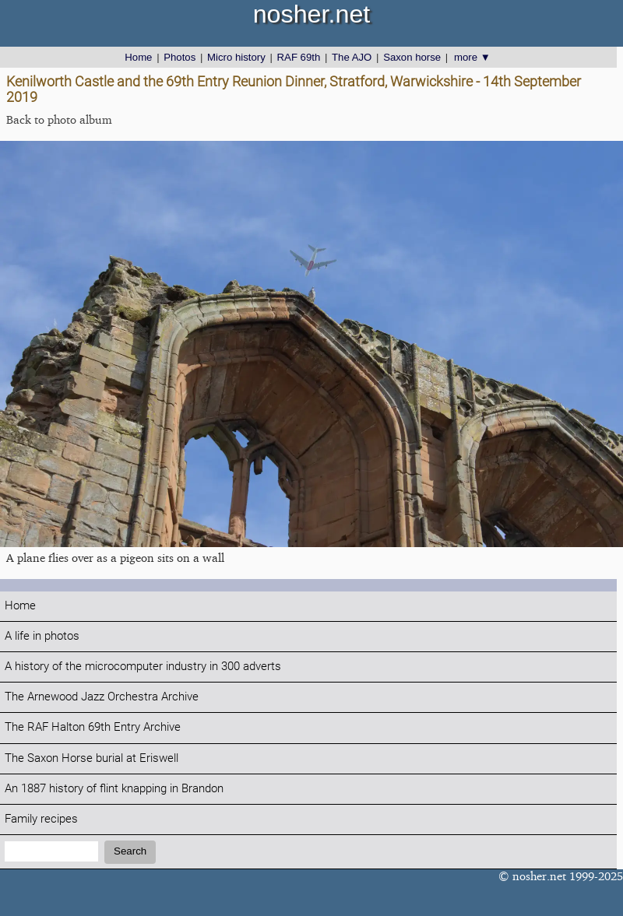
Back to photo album (59, 119)
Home (138, 57)
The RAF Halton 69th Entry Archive (93, 727)
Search (130, 851)
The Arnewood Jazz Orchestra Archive (102, 697)
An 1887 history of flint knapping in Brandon (114, 788)
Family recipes (41, 819)
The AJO (351, 57)
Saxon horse (412, 57)
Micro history (236, 57)
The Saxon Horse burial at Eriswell (91, 758)
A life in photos (42, 636)
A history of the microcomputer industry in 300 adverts (143, 666)
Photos (179, 57)
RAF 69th (299, 57)
